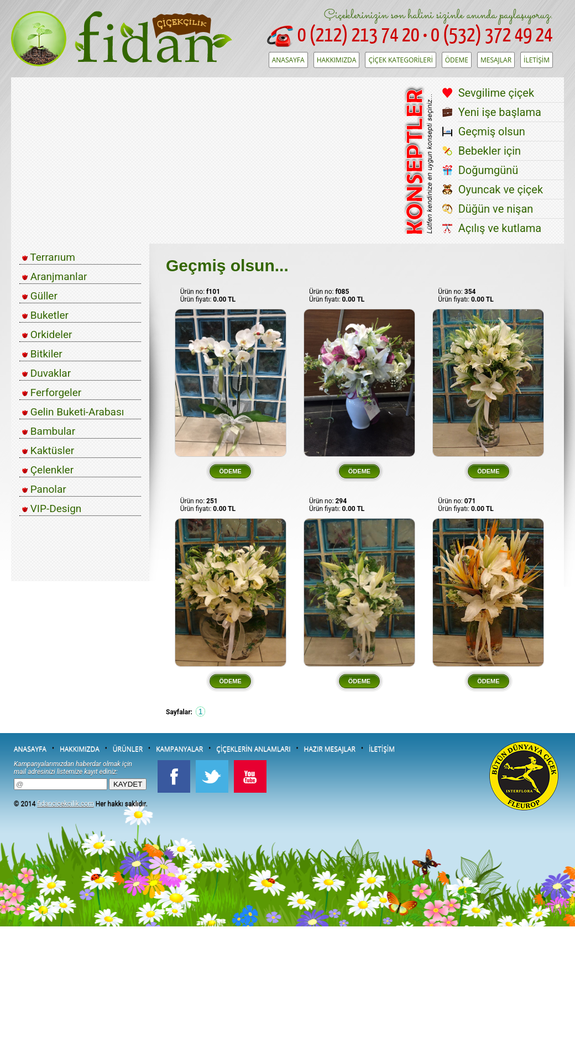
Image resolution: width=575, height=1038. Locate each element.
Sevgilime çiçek (496, 92)
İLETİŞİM (537, 60)
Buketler (45, 315)
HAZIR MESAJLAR (330, 749)
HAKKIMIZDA (337, 60)
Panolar (44, 489)
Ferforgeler (51, 392)
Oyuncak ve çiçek (500, 189)
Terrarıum (48, 257)
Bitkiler (42, 353)
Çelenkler (48, 469)
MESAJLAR (495, 60)
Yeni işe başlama (499, 112)
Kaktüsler (48, 450)
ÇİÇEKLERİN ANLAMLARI (253, 749)
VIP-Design (51, 508)
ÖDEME (456, 60)
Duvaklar (46, 373)
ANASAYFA (288, 60)
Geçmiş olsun (491, 131)
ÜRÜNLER (128, 749)
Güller (40, 295)
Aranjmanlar (54, 276)
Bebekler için (489, 150)
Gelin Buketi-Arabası (73, 411)
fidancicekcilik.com (65, 804)
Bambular (48, 431)
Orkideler (47, 334)
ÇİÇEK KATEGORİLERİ (400, 60)
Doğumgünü (488, 170)
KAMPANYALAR (179, 749)
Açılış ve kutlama (500, 228)
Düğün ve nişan (496, 208)
